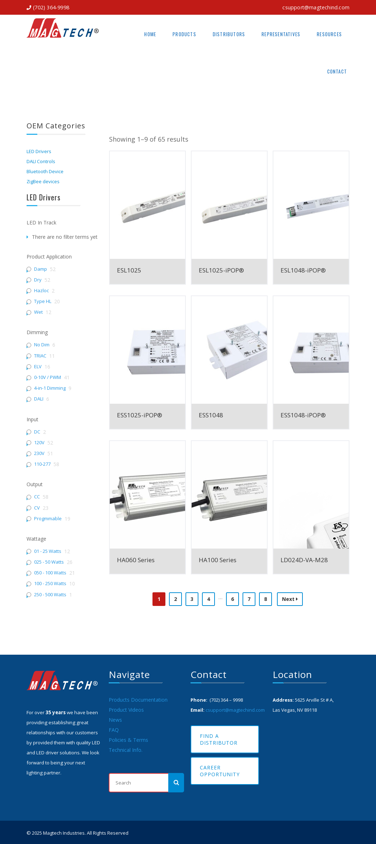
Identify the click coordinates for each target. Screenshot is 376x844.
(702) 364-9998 (51, 7)
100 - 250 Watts (50, 583)
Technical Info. (125, 749)
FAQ (114, 729)
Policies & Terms (128, 739)
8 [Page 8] (265, 599)
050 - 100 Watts (50, 573)
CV (37, 508)
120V (39, 443)
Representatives (281, 34)
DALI (38, 399)
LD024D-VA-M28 (304, 560)
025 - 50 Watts (49, 562)
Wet (38, 312)
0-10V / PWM (47, 377)
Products (184, 34)
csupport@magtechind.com (315, 7)
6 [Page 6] (232, 599)
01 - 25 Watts (47, 551)
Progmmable (48, 519)
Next (290, 599)
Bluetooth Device (45, 171)
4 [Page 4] (208, 599)
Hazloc (41, 291)
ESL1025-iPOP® (221, 270)
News (115, 719)
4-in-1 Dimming (50, 388)
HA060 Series (136, 560)
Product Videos (126, 709)
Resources (329, 34)
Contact (337, 71)
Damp (40, 269)
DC (37, 432)
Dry (38, 280)
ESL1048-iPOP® (303, 270)
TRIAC (40, 356)
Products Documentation (138, 699)
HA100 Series (217, 560)
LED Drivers (39, 151)
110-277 (42, 464)
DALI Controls (41, 161)
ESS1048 (211, 415)
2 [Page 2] (175, 599)
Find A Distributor (219, 739)
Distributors (229, 34)
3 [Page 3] (192, 599)
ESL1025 (129, 270)
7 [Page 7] (249, 599)
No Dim (42, 345)
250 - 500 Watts (50, 595)
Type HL (42, 301)
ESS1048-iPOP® (303, 415)
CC (37, 497)
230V (39, 453)
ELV (38, 367)
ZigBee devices (43, 181)
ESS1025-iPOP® (139, 415)
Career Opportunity (220, 771)
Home (150, 34)
